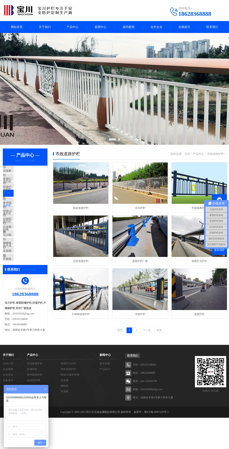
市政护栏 (139, 313)
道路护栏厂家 (139, 260)
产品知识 (105, 400)
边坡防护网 (19, 237)
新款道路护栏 (80, 208)
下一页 (147, 329)
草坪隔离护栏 (20, 215)
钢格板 (16, 270)
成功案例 (128, 27)
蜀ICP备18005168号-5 (156, 443)
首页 (120, 329)
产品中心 (73, 27)
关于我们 (45, 27)
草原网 (16, 281)
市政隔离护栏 (198, 208)
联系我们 (212, 27)
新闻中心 (100, 27)
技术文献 (105, 394)
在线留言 (184, 27)
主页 (187, 154)
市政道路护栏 (20, 204)
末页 (159, 329)
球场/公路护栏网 (22, 226)
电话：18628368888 (144, 404)
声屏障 (16, 292)
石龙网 (16, 248)
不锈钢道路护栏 (80, 313)
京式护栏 (139, 208)
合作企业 (156, 27)
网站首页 (17, 27)
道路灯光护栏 (198, 260)
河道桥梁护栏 (20, 171)
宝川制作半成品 (21, 259)
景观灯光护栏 (20, 182)
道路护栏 (198, 313)
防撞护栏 (17, 193)
